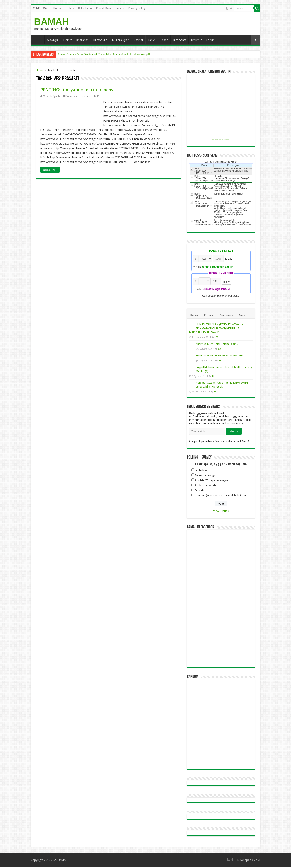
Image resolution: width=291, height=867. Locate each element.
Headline (86, 96)
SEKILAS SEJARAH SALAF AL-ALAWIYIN (219, 355)
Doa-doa (200, 490)
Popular (209, 315)
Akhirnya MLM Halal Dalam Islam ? (217, 344)
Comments (226, 315)
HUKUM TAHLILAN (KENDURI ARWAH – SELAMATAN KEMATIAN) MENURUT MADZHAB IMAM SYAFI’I (216, 328)
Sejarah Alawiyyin (206, 475)
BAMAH (51, 21)
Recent (194, 315)
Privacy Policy (136, 8)
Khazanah (82, 40)
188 (217, 337)
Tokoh (164, 40)
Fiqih (66, 40)
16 (98, 96)
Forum (120, 8)
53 (219, 349)
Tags (242, 315)
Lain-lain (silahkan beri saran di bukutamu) (221, 495)
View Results (221, 510)
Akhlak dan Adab (205, 485)
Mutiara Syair (120, 40)
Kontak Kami (104, 8)
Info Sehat (179, 40)
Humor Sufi (100, 40)
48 (212, 376)
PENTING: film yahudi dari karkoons (76, 89)
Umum (195, 40)
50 (219, 360)
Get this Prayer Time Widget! (221, 139)
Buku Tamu (85, 8)
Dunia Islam (72, 96)
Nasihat (138, 40)
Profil (68, 8)
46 (214, 391)
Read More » (50, 169)
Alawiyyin (53, 40)
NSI (258, 860)
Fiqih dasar (202, 470)
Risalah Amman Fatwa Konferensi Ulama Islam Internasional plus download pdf (104, 54)
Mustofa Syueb (51, 96)
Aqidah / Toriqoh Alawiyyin (212, 480)
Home (57, 8)
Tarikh (151, 40)
